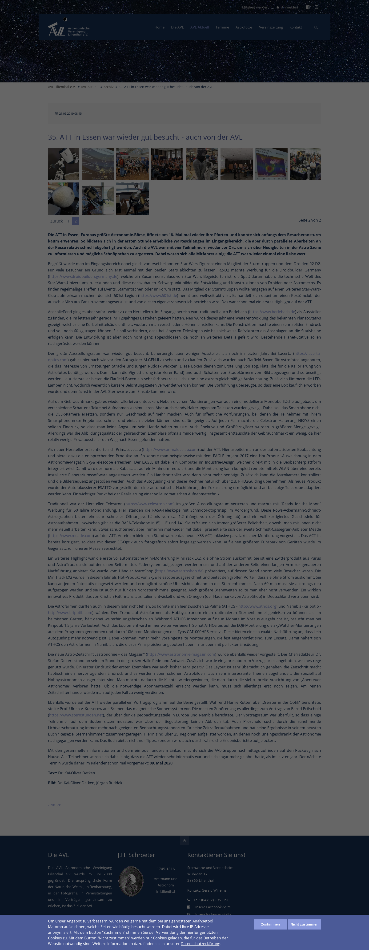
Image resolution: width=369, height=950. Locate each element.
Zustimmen (270, 924)
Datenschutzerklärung (200, 943)
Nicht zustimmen (304, 924)
